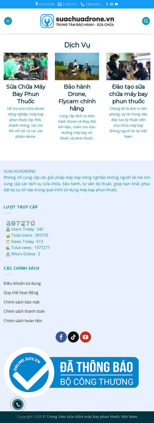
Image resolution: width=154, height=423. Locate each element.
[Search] (146, 21)
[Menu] (8, 21)
